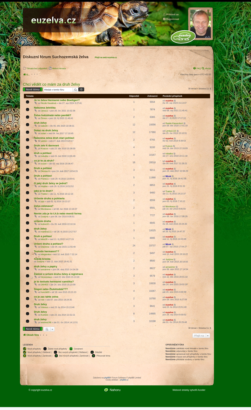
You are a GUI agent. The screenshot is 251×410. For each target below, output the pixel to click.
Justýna (44, 216)
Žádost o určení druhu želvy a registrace (58, 274)
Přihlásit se (171, 14)
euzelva (169, 100)
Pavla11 (45, 179)
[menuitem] (35, 68)
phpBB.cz (124, 380)
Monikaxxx (46, 209)
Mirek (168, 176)
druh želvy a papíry (45, 266)
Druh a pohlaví (43, 168)
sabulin (44, 126)
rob (42, 300)
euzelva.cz (46, 390)
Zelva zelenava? (43, 206)
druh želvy (40, 122)
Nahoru (115, 390)
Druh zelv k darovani (46, 145)
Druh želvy (40, 304)
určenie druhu (42, 221)
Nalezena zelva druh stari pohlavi (54, 137)
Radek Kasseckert (174, 123)
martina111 (46, 231)
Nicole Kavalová (48, 103)
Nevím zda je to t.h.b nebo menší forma (57, 213)
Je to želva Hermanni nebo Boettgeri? (57, 100)
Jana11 (44, 111)
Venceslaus (46, 277)
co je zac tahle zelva (46, 296)
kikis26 (44, 239)
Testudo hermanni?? (46, 251)
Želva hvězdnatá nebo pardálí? (52, 115)
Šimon (44, 118)
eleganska (46, 254)
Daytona (45, 247)
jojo (42, 201)
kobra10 (45, 224)
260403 (44, 284)
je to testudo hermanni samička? (54, 281)
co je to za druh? (44, 160)
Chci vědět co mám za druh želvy (51, 84)
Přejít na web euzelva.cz (106, 57)
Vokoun (44, 307)
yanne (44, 141)
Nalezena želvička (44, 107)
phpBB (107, 378)
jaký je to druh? (43, 190)
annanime (45, 269)
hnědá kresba (42, 258)
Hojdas (44, 186)
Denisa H (45, 171)
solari (43, 133)
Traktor (44, 194)
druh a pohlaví (42, 153)
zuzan (44, 163)
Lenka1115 (170, 131)
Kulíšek (44, 315)
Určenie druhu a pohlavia (49, 198)
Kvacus (44, 148)
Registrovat (171, 19)
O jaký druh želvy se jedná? (51, 183)
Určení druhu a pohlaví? (48, 243)
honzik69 (45, 292)
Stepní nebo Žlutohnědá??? (51, 289)
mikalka (44, 156)
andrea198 (46, 322)
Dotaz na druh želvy (46, 130)
